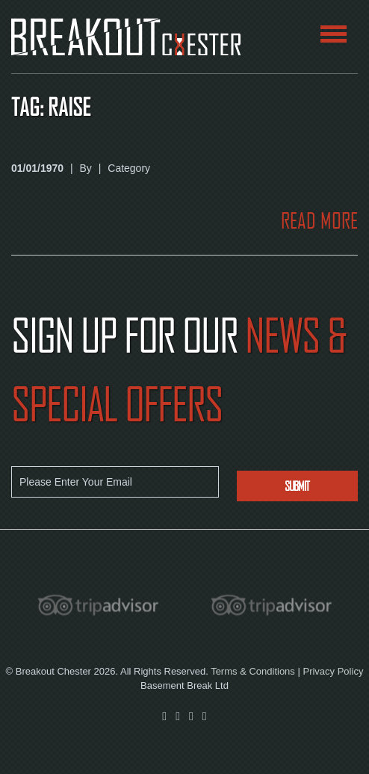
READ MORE (319, 221)
